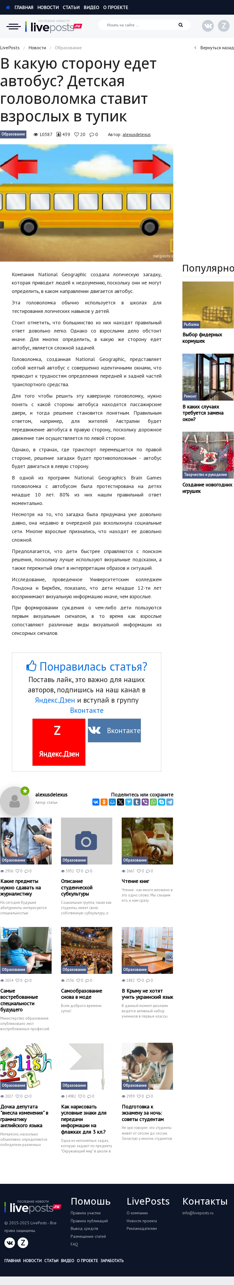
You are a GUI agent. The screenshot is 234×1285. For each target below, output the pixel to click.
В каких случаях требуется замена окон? (202, 413)
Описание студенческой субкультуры (76, 887)
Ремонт (190, 396)
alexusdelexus (137, 134)
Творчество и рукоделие (205, 474)
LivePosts (10, 47)
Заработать (112, 1260)
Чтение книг (135, 881)
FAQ (74, 1244)
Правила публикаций (89, 1220)
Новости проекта (142, 1220)
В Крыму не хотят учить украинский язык (147, 994)
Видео (91, 7)
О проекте (115, 7)
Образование (13, 134)
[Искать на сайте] (144, 25)
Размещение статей (88, 1236)
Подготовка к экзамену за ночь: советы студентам (143, 1113)
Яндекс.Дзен (55, 700)
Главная (19, 7)
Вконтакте (87, 710)
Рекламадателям (142, 1228)
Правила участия (86, 1213)
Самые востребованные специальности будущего (19, 1000)
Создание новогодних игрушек (207, 488)
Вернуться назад (214, 47)
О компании (137, 1213)
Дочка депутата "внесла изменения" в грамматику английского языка (24, 1116)
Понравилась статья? (86, 666)
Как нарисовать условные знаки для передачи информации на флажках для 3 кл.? (83, 1119)
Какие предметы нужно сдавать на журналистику (20, 887)
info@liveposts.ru (197, 1213)
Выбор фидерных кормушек (202, 337)
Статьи (71, 7)
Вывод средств (84, 1228)
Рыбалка (191, 324)
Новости (48, 7)
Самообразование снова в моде (81, 994)
